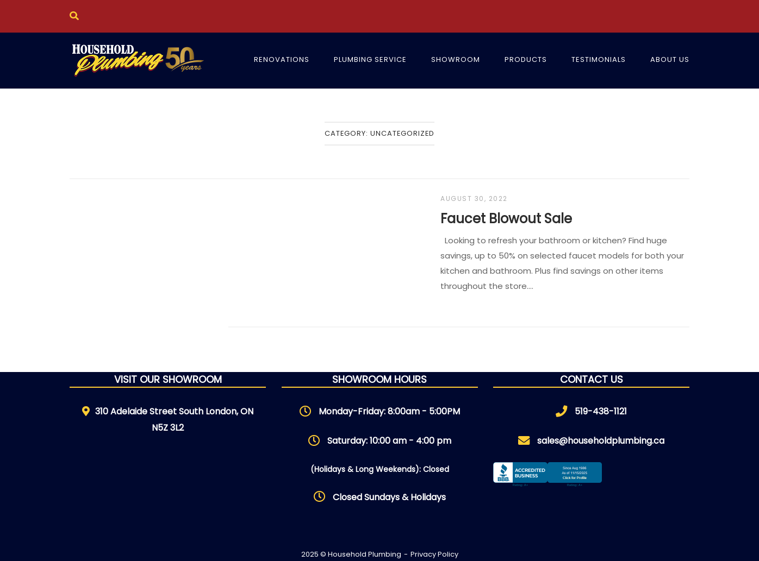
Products (526, 59)
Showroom (455, 59)
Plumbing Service (370, 59)
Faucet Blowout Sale (506, 219)
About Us (669, 59)
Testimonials (598, 59)
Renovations (281, 59)
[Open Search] (74, 16)
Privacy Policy (434, 554)
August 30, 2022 (474, 198)
